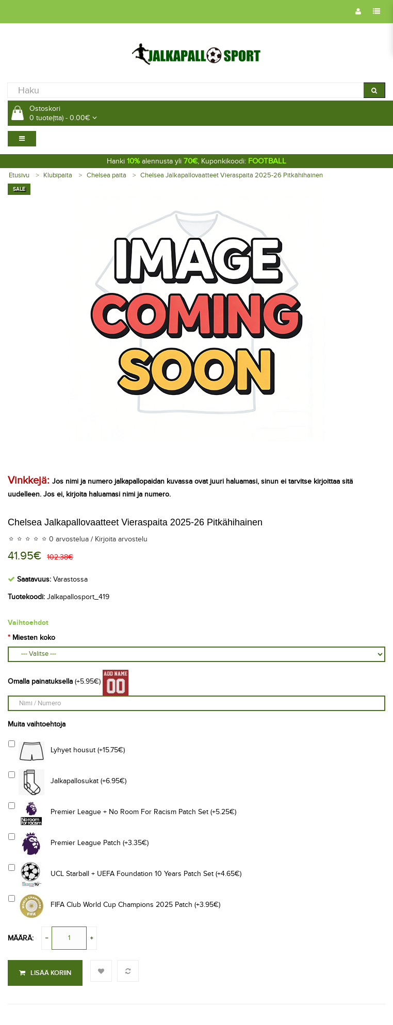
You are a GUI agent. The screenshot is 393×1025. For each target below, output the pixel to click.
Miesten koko (33, 637)
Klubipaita (57, 175)
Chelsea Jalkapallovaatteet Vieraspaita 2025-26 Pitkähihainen (231, 175)
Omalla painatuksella (40, 681)
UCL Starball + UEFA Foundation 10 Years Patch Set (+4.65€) (124, 875)
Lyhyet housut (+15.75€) (66, 751)
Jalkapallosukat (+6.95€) (67, 782)
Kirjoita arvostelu (121, 539)
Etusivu (19, 175)
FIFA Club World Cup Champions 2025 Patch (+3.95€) (114, 906)
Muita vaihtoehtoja (37, 724)
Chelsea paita (106, 175)
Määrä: (21, 938)
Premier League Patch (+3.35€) (78, 844)
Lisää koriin (45, 973)
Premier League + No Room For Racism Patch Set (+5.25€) (122, 813)
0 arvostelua (69, 539)
